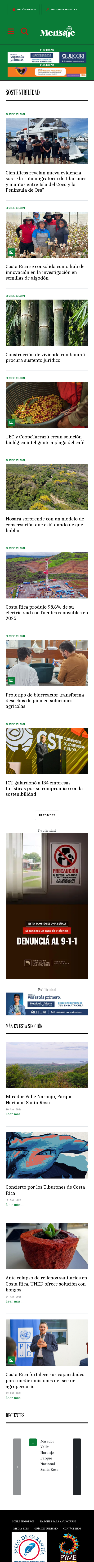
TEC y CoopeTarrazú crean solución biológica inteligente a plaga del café (45, 439)
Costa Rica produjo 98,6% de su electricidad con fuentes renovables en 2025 (47, 612)
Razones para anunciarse (58, 1521)
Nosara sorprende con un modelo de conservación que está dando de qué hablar (45, 524)
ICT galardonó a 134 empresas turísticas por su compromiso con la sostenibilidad (44, 788)
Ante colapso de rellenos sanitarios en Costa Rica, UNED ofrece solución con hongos (46, 1284)
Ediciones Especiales (61, 9)
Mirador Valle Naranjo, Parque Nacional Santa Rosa (39, 1099)
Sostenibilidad (16, 114)
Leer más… (14, 1114)
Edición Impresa (23, 9)
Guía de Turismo (46, 1528)
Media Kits (21, 1528)
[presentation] (17, 1466)
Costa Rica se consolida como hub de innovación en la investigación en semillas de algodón (45, 272)
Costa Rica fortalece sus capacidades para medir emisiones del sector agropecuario (45, 1380)
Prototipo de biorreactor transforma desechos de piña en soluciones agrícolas (45, 700)
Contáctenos (72, 1528)
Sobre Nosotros (23, 1521)
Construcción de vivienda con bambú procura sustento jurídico (45, 357)
